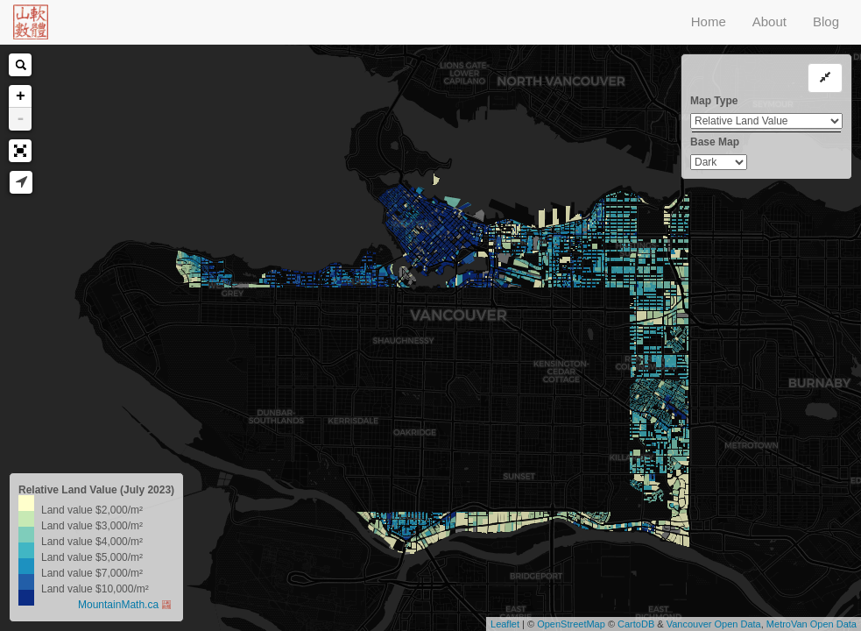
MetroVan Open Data (811, 624)
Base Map (714, 142)
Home (708, 21)
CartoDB (636, 624)
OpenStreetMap (571, 624)
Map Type (713, 101)
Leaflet (504, 624)
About (769, 21)
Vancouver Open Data (714, 624)
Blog (826, 21)
